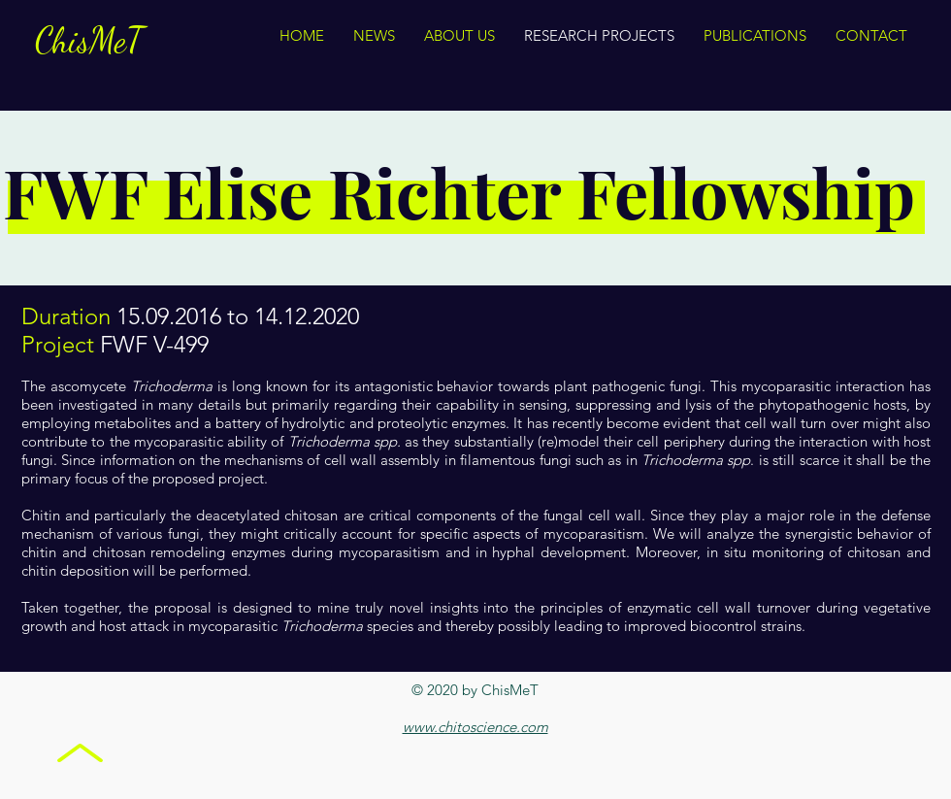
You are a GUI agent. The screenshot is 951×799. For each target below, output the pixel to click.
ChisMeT (89, 40)
